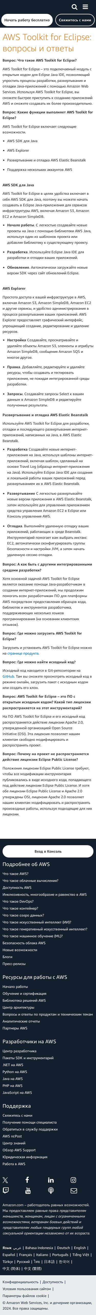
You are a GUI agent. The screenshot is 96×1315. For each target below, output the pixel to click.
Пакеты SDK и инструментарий (28, 1058)
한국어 (64, 1261)
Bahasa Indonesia (39, 1247)
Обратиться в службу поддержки (30, 1129)
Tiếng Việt (80, 1254)
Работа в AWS (14, 1164)
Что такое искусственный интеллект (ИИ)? (37, 922)
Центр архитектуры (18, 1007)
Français (25, 1254)
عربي (17, 1247)
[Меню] (85, 6)
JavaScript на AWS (17, 1092)
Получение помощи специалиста (30, 1122)
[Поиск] (74, 6)
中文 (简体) (11, 1268)
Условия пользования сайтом (27, 1289)
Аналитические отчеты (21, 1021)
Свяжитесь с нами (17, 1115)
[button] (27, 20)
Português (60, 1254)
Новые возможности (20, 950)
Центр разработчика (19, 1051)
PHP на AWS (13, 1085)
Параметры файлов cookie (24, 1295)
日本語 (49, 1261)
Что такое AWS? (15, 873)
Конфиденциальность (20, 1282)
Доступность (52, 1282)
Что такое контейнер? (20, 908)
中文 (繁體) (32, 1268)
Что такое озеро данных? (23, 915)
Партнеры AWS (15, 1028)
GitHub (8, 676)
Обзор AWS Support (19, 1150)
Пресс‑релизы (14, 963)
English (80, 1247)
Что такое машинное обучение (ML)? (33, 936)
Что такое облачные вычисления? (30, 880)
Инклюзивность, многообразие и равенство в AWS (45, 894)
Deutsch (63, 1247)
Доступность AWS (17, 887)
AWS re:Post (12, 1136)
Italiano (42, 1254)
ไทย (37, 1261)
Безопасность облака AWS (24, 943)
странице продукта (22, 653)
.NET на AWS (13, 1065)
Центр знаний (14, 1143)
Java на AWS (13, 1078)
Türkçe (8, 1261)
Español (9, 1254)
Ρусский (23, 1261)
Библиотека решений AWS (24, 1000)
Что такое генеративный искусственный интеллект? (45, 929)
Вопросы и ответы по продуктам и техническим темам (48, 1014)
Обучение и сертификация (24, 993)
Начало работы (15, 986)
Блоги (7, 956)
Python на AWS (15, 1071)
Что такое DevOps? (18, 901)
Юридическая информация (25, 1157)
